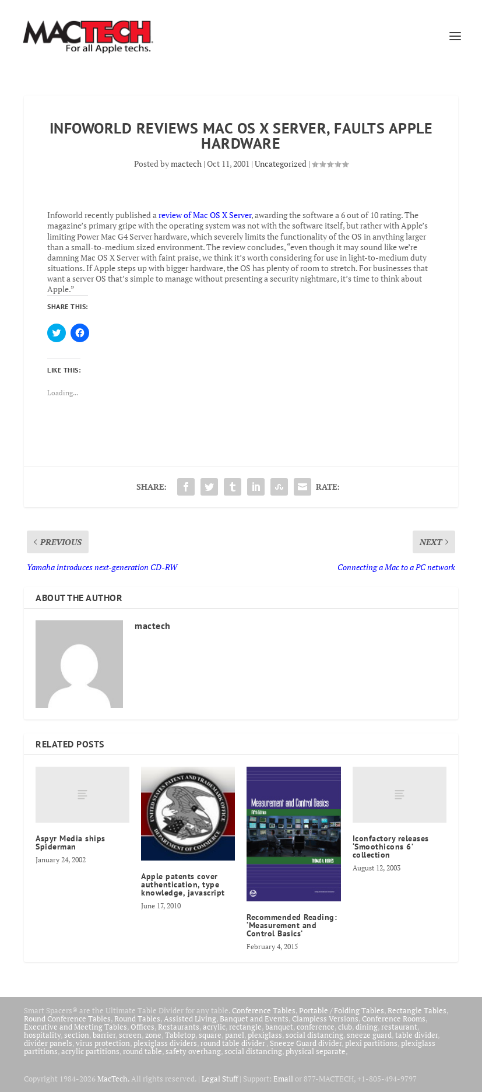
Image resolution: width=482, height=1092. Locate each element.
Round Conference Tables (67, 1018)
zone (153, 1035)
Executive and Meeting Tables (75, 1026)
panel (234, 1035)
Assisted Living (190, 1018)
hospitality (42, 1035)
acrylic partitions (90, 1051)
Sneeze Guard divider (306, 1043)
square (210, 1035)
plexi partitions (371, 1043)
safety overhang (193, 1051)
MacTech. (113, 1078)
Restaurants (178, 1026)
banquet (279, 1026)
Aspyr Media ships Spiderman (70, 842)
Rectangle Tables (417, 1010)
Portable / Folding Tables (341, 1010)
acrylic (214, 1026)
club (345, 1026)
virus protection (103, 1043)
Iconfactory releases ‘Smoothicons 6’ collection (391, 846)
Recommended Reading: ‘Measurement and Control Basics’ (292, 925)
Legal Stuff (220, 1078)
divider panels (48, 1043)
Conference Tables (263, 1010)
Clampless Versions (325, 1018)
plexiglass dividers (165, 1043)
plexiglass (265, 1035)
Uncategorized (281, 163)
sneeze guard (369, 1035)
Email (283, 1078)
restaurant (399, 1026)
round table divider (233, 1043)
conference (316, 1026)
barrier (104, 1035)
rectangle (245, 1026)
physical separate (316, 1051)
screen (130, 1035)
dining (367, 1026)
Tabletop (180, 1035)
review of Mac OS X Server (205, 214)
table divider (416, 1035)
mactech (186, 163)
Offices (142, 1026)
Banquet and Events (254, 1018)
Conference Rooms (393, 1018)
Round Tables (137, 1018)
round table (142, 1051)
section (76, 1035)
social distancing (314, 1035)
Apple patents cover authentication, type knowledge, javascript (183, 884)
